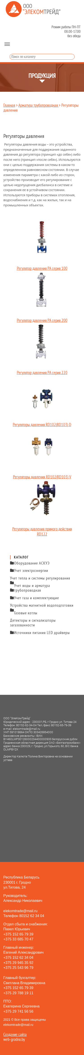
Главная (9, 105)
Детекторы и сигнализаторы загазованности (33, 623)
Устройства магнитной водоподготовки (41, 606)
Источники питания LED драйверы (40, 632)
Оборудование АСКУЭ (30, 563)
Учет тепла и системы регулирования (40, 579)
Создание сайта (15, 1034)
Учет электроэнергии (29, 570)
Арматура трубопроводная (38, 105)
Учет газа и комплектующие (34, 598)
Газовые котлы (25, 613)
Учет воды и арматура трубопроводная (30, 588)
